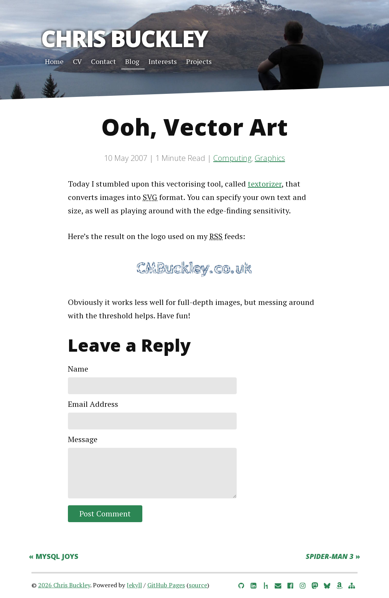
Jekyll (134, 585)
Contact (103, 61)
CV (77, 61)
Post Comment (105, 513)
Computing (232, 158)
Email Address (93, 404)
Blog (132, 61)
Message (82, 439)
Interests (162, 61)
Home (54, 61)
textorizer (265, 184)
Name (78, 369)
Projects (199, 61)
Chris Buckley (124, 38)
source (198, 585)
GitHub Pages (166, 585)
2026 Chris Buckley (64, 585)
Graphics (270, 158)
